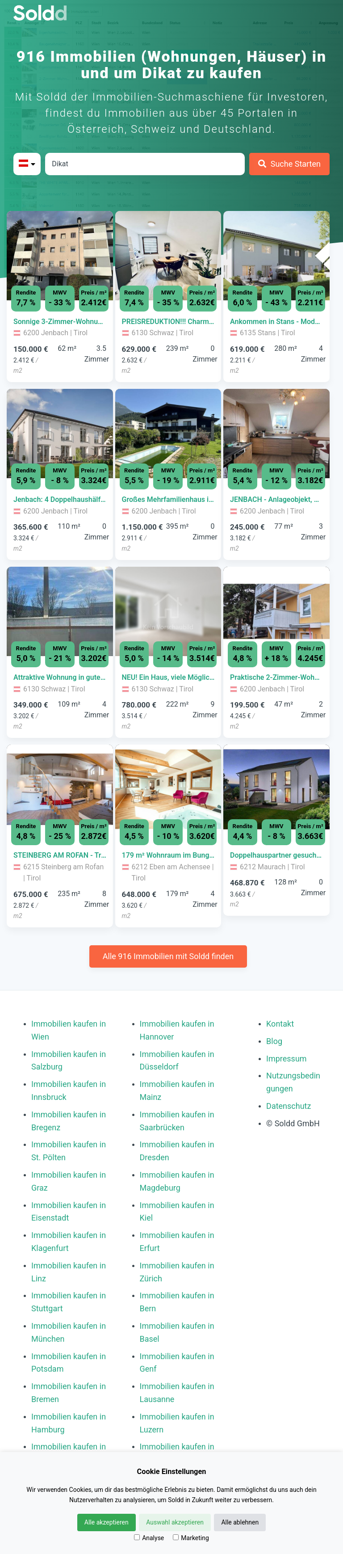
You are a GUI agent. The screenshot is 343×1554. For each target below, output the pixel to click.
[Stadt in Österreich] (145, 164)
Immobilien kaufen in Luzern (177, 1423)
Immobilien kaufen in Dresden (177, 1151)
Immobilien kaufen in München (68, 1332)
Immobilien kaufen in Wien (68, 1030)
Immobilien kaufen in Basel (177, 1332)
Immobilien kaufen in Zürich (177, 1272)
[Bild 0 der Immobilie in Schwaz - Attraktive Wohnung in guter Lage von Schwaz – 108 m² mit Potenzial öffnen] (60, 611)
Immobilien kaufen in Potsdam (68, 1363)
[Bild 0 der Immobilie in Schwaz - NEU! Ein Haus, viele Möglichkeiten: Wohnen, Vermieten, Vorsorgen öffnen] (168, 611)
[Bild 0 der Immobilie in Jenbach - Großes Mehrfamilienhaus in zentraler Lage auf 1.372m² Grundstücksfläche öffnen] (168, 433)
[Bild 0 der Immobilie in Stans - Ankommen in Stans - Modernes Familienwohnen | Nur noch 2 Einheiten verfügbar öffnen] (276, 255)
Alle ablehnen (240, 1522)
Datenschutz (288, 1106)
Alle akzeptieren (106, 1522)
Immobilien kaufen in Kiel (177, 1211)
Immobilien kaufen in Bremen (68, 1392)
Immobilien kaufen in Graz (68, 1181)
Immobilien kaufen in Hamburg (68, 1423)
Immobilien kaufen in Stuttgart (68, 1302)
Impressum (286, 1058)
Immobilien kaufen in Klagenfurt (68, 1241)
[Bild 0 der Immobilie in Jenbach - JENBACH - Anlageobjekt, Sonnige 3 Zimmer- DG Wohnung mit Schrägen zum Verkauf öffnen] (276, 433)
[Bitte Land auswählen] (27, 164)
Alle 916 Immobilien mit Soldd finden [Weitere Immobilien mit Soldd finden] (168, 956)
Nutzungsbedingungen (293, 1082)
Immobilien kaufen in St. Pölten (68, 1151)
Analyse (149, 1537)
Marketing (191, 1537)
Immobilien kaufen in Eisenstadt (68, 1211)
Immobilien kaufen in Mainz (177, 1090)
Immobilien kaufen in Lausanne (177, 1392)
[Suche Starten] (289, 164)
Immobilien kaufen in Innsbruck (68, 1090)
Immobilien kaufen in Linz (68, 1272)
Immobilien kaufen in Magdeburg (177, 1181)
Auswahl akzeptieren (175, 1522)
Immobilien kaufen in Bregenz (68, 1121)
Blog (274, 1041)
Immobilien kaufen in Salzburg (68, 1060)
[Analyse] (137, 1537)
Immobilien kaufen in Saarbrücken (177, 1121)
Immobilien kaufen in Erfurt (177, 1241)
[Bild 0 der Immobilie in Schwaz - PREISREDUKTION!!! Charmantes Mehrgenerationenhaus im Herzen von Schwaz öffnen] (168, 255)
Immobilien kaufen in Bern (177, 1302)
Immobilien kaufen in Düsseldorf (177, 1060)
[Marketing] (176, 1537)
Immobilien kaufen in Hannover (177, 1030)
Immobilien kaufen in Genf (177, 1363)
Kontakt (280, 1023)
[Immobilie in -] (59, 322)
